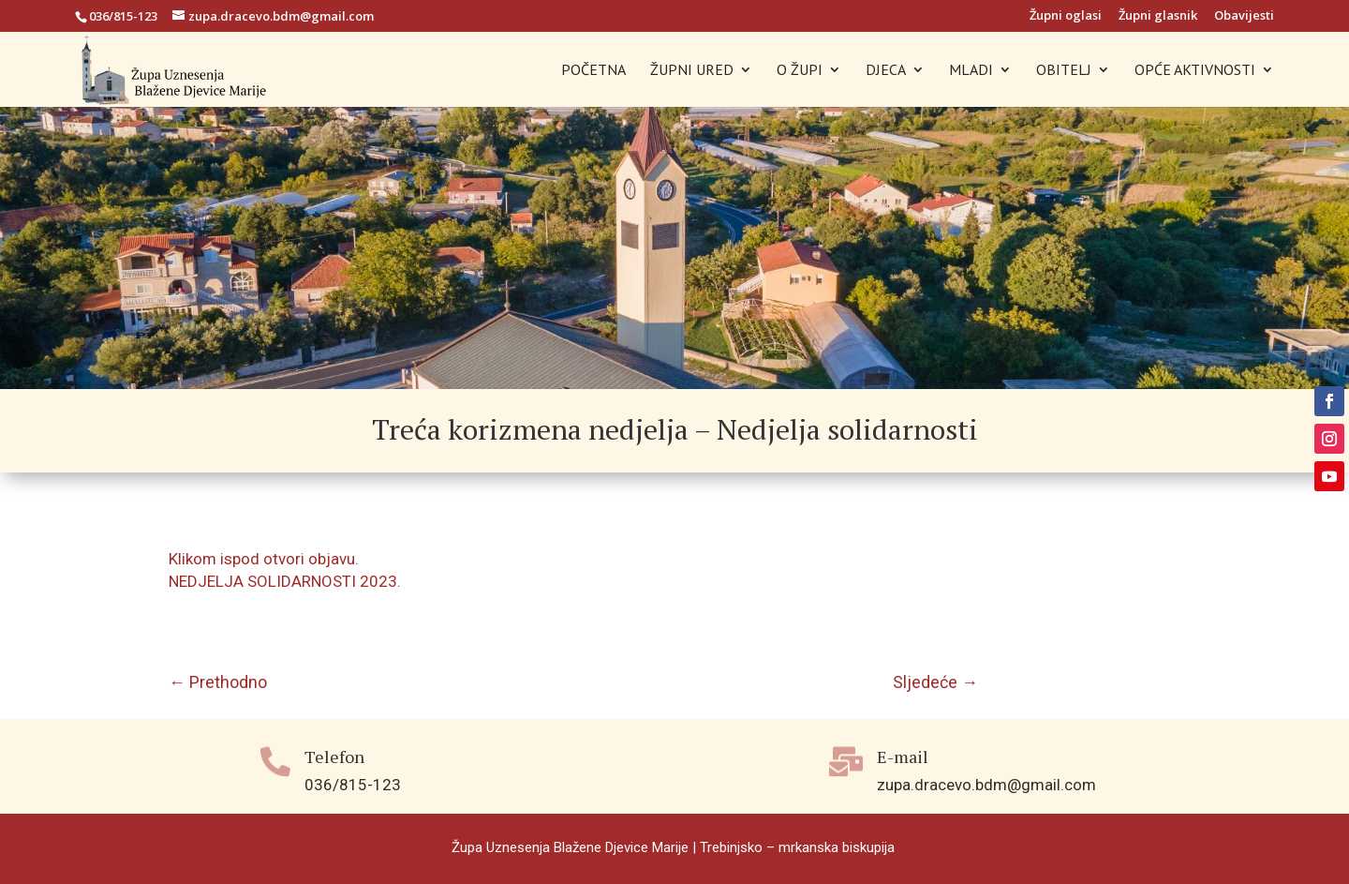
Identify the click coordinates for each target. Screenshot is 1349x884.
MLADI (971, 71)
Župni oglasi (1066, 16)
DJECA (886, 71)
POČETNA (593, 71)
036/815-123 (123, 15)
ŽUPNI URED (692, 71)
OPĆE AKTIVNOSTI (1194, 71)
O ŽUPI (800, 71)
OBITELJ (1063, 71)
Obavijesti (1244, 16)
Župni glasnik (1158, 16)
